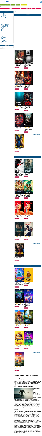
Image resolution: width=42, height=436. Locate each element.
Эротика (2, 39)
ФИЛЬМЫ (8, 4)
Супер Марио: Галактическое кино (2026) (27, 305)
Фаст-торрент (3, 4)
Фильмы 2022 (3, 17)
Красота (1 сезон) (26, 216)
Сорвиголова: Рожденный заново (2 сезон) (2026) (19, 175)
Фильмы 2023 (3, 16)
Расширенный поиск (31, 8)
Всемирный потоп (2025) (19, 107)
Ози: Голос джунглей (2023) (18, 368)
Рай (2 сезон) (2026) (27, 174)
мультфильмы (24, 4)
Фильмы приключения (5, 31)
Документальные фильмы (5, 36)
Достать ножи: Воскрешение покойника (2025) (28, 129)
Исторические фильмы (5, 25)
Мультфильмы (3, 37)
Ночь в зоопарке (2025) (27, 346)
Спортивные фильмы (4, 26)
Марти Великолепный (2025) (27, 66)
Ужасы (2, 35)
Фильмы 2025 (3, 14)
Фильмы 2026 (3, 13)
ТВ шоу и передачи (4, 42)
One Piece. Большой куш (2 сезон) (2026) (19, 196)
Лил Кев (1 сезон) (17, 325)
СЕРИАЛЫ (18, 4)
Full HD (13, 4)
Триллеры (3, 23)
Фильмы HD (3, 40)
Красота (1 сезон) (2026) (18, 216)
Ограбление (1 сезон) (18, 258)
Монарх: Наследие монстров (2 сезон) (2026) (28, 196)
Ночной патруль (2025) (18, 128)
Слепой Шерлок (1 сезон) (28, 237)
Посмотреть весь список (37, 134)
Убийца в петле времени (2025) (28, 108)
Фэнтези (2, 28)
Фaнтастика (3, 29)
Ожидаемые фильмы (4, 41)
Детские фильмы (4, 30)
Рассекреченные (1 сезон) (19, 237)
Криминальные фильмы (5, 24)
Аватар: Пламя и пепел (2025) (18, 87)
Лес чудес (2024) (26, 325)
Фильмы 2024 (3, 15)
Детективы (3, 27)
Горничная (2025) (17, 149)
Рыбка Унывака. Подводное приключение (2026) (19, 284)
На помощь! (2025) (18, 65)
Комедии (2, 18)
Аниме (2, 38)
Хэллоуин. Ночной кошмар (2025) (27, 87)
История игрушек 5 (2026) (19, 304)
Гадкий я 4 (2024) (17, 346)
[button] (17, 67)
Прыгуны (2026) (26, 283)
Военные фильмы (4, 22)
